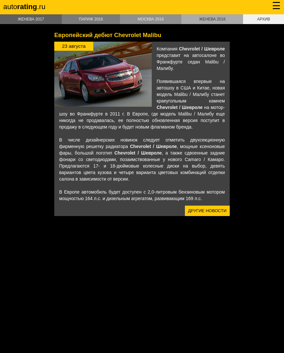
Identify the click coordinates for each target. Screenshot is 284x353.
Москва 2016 (150, 19)
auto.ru (24, 7)
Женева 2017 (31, 19)
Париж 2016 (91, 19)
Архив (263, 19)
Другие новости (207, 210)
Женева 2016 (212, 19)
